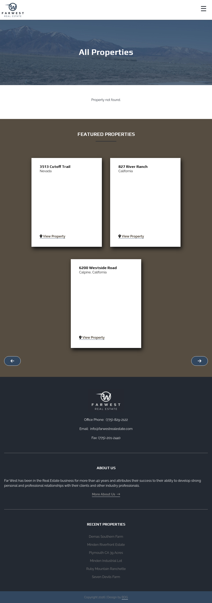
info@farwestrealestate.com (111, 429)
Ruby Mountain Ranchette (106, 569)
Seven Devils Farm (106, 577)
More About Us (106, 494)
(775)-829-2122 (117, 420)
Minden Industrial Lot (106, 561)
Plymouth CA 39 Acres (106, 553)
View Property (52, 236)
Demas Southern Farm (106, 537)
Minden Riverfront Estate (106, 545)
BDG (125, 597)
